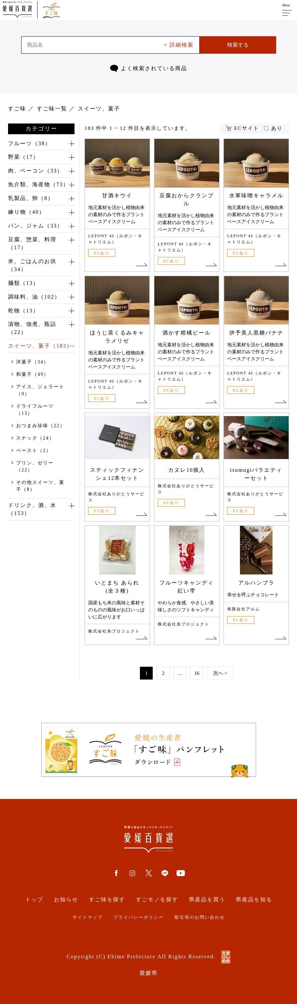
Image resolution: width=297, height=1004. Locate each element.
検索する (238, 45)
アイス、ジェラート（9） (40, 391)
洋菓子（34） (32, 362)
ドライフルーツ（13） (35, 410)
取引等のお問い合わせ (200, 917)
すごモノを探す (157, 899)
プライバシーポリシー (138, 917)
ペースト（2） (33, 451)
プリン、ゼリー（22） (35, 467)
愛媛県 (149, 973)
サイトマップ (87, 917)
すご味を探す (107, 899)
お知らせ (66, 899)
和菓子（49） (32, 375)
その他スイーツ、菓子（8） (40, 487)
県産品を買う (207, 899)
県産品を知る (254, 899)
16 (196, 673)
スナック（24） (35, 438)
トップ (34, 899)
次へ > (220, 673)
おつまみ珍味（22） (40, 426)
